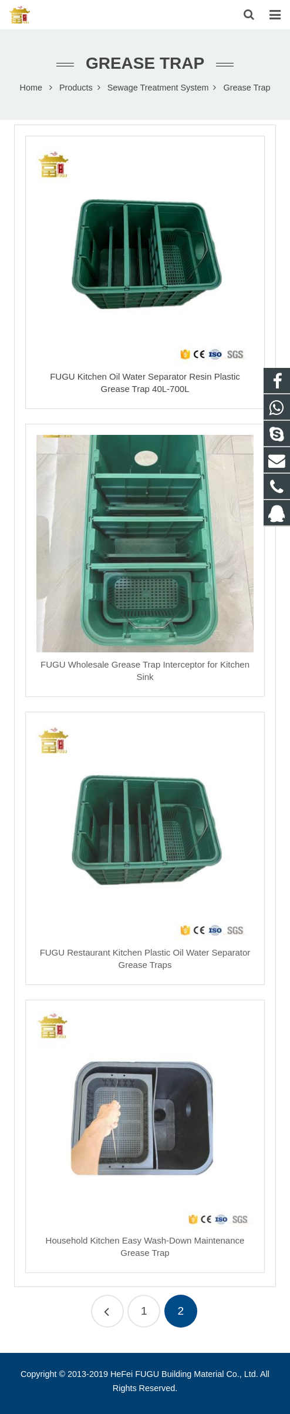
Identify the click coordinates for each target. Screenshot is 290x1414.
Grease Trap (145, 63)
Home (31, 87)
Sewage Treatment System (158, 87)
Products (76, 87)
